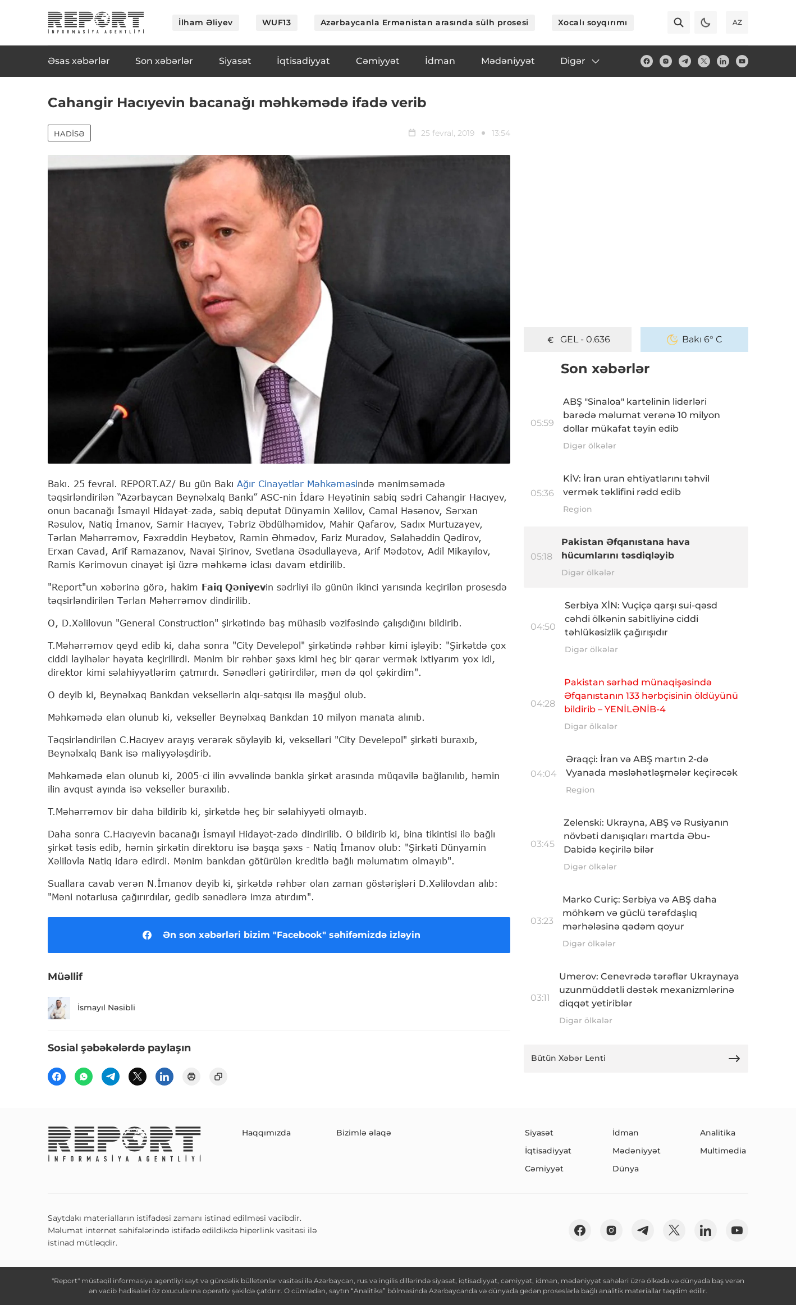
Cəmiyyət (544, 1169)
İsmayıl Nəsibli (91, 1008)
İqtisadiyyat (548, 1151)
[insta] (666, 61)
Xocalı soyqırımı (593, 22)
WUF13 (276, 22)
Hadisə (69, 133)
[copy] (218, 1077)
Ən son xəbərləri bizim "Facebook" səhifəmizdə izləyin (279, 935)
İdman (625, 1133)
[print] (191, 1077)
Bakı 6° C (694, 339)
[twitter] (704, 61)
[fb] (647, 61)
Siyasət (539, 1133)
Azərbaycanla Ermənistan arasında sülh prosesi (425, 22)
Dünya (625, 1169)
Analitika (717, 1133)
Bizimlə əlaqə (363, 1133)
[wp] (84, 1077)
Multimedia (723, 1151)
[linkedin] (723, 61)
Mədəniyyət (636, 1151)
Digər (580, 61)
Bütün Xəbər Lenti (636, 1058)
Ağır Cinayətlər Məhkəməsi (297, 483)
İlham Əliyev (206, 22)
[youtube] (742, 61)
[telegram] (685, 61)
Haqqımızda (266, 1133)
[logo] (96, 22)
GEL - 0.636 (577, 339)
